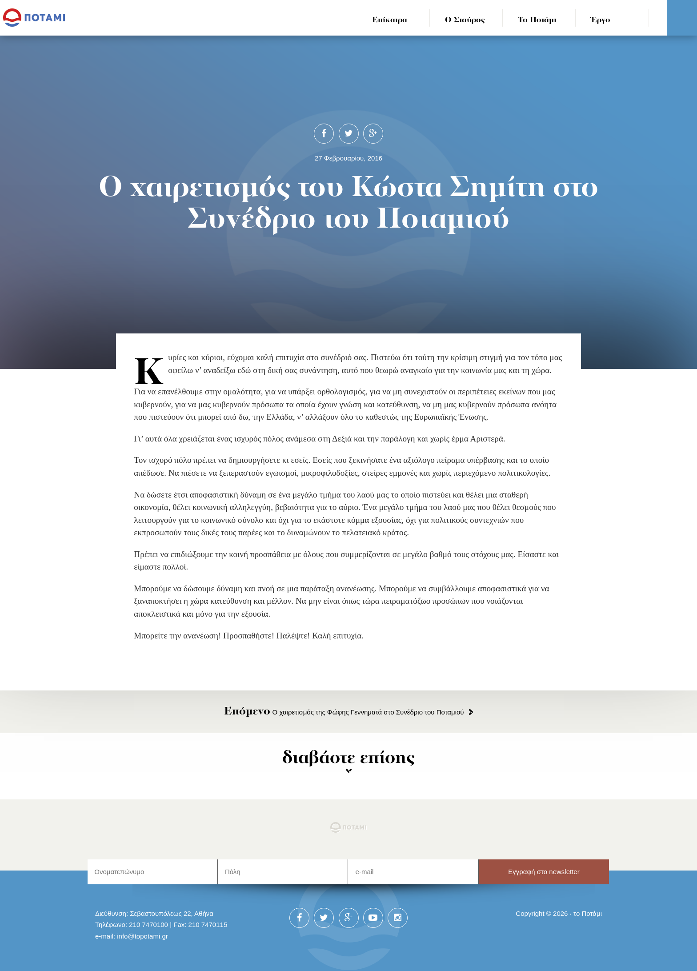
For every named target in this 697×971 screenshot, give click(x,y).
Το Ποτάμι (537, 20)
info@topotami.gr (142, 936)
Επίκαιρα (389, 20)
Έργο (600, 20)
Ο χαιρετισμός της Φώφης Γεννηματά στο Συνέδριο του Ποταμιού (344, 712)
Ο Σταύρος (465, 20)
